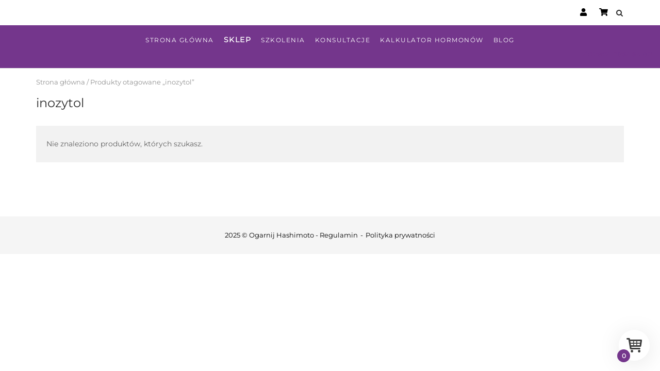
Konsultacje (343, 40)
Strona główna (179, 40)
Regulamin (339, 235)
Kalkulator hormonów (432, 40)
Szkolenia (283, 40)
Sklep (238, 39)
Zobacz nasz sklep (617, 53)
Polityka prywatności (400, 235)
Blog (504, 40)
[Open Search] (619, 13)
